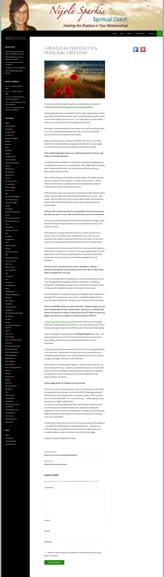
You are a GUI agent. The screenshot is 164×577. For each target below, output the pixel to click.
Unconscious (9, 416)
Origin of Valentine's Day (13, 340)
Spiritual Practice (11, 386)
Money (7, 322)
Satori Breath (9, 364)
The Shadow (9, 401)
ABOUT (129, 33)
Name (47, 520)
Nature (7, 331)
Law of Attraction (11, 270)
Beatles (7, 141)
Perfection (8, 343)
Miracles (8, 319)
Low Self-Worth (10, 285)
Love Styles (8, 282)
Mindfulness (9, 316)
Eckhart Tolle (9, 190)
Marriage (8, 298)
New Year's (9, 334)
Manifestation (9, 292)
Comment (49, 487)
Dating (7, 166)
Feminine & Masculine (12, 218)
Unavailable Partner (11, 410)
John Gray (8, 264)
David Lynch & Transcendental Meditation (74, 453)
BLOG (122, 33)
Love (6, 279)
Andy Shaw (9, 129)
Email (47, 531)
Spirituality (8, 389)
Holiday (7, 249)
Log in (7, 435)
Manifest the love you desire (74, 462)
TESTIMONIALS (140, 33)
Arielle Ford (9, 135)
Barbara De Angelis (11, 138)
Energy (7, 206)
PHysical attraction (11, 349)
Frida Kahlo (9, 227)
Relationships (9, 358)
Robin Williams (10, 361)
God (6, 233)
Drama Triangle (10, 187)
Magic (7, 288)
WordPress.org (10, 444)
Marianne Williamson (12, 295)
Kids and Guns (10, 267)
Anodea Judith (10, 132)
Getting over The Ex (11, 230)
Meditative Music (11, 307)
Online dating (9, 337)
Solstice (7, 380)
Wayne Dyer (9, 422)
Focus (7, 224)
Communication (10, 160)
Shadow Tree (9, 377)
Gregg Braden (9, 239)
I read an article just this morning (58, 321)
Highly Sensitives (10, 246)
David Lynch (9, 169)
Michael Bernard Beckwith (14, 313)
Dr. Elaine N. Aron (11, 181)
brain (7, 147)
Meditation (9, 304)
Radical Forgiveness (11, 352)
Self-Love (8, 371)
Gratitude (8, 236)
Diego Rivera (9, 175)
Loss (6, 273)
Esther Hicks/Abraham (12, 212)
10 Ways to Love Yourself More (15, 68)
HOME (114, 33)
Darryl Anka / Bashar (12, 163)
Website (48, 541)
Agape (7, 123)
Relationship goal (11, 355)
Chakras (8, 154)
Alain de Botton (10, 126)
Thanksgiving (9, 398)
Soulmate (8, 383)
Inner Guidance (10, 261)
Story (7, 392)
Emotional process (11, 200)
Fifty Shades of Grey (11, 221)
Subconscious (9, 395)
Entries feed (9, 438)
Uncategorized (10, 413)
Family (7, 215)
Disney (7, 178)
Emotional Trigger (11, 203)
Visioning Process (11, 419)
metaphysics (9, 310)
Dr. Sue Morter (10, 184)
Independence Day (11, 258)
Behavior (8, 144)
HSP (6, 255)
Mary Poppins (9, 301)
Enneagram (9, 209)
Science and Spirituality (13, 367)
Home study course (11, 252)
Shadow (8, 374)
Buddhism (8, 150)
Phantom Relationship (12, 346)
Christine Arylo (10, 157)
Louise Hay (8, 276)
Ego (6, 193)
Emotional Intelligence (12, 196)
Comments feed (10, 441)
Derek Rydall (9, 172)
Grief (7, 242)
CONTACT (151, 33)
